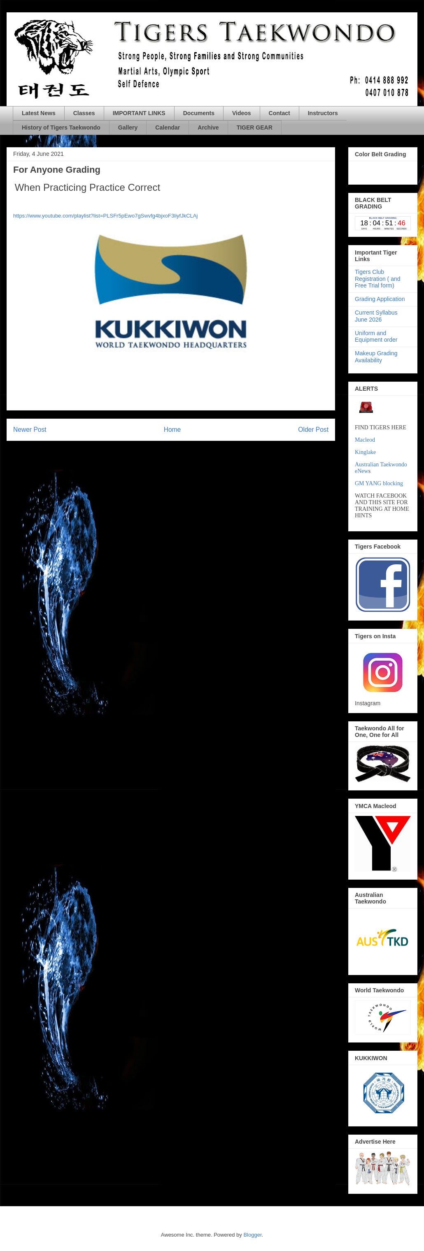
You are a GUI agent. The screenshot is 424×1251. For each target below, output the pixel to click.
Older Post (313, 429)
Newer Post (30, 429)
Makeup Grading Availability (376, 357)
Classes (84, 113)
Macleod (365, 440)
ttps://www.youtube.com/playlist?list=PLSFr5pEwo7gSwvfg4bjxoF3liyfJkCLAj (107, 216)
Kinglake (365, 452)
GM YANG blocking (379, 483)
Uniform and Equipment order (376, 336)
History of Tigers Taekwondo (61, 127)
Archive (208, 127)
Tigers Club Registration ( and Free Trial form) (378, 279)
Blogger (252, 1235)
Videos (241, 113)
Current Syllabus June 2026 (376, 316)
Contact (279, 113)
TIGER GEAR (255, 127)
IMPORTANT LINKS (139, 113)
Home (172, 429)
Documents (198, 113)
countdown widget (383, 171)
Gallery (127, 127)
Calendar (167, 127)
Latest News (39, 113)
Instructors (323, 113)
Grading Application (380, 299)
